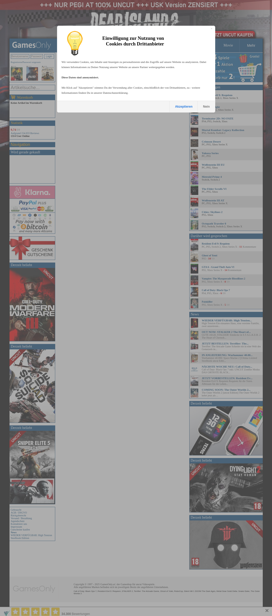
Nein (206, 106)
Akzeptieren (183, 106)
